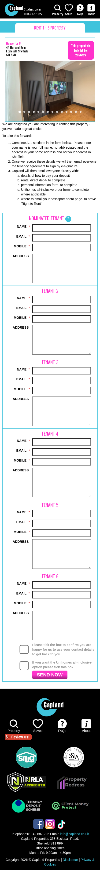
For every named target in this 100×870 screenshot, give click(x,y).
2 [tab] (24, 112)
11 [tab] (66, 112)
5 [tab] (38, 112)
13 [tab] (76, 112)
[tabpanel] (50, 91)
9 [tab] (57, 112)
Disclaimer (70, 860)
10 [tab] (61, 112)
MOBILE (20, 246)
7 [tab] (47, 112)
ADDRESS (21, 256)
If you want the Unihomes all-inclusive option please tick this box (62, 665)
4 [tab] (33, 112)
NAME (21, 226)
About (91, 10)
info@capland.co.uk (74, 834)
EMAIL (21, 236)
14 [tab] (80, 112)
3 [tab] (29, 112)
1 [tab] (19, 112)
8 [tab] (52, 112)
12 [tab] (71, 112)
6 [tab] (43, 112)
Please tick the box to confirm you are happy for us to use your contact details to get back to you (63, 649)
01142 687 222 (33, 13)
